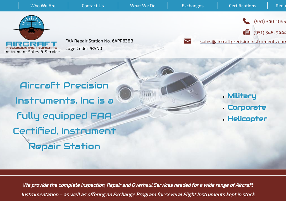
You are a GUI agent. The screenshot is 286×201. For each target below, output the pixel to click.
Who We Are (43, 5)
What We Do (143, 5)
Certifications (242, 5)
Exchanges (193, 5)
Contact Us (93, 5)
